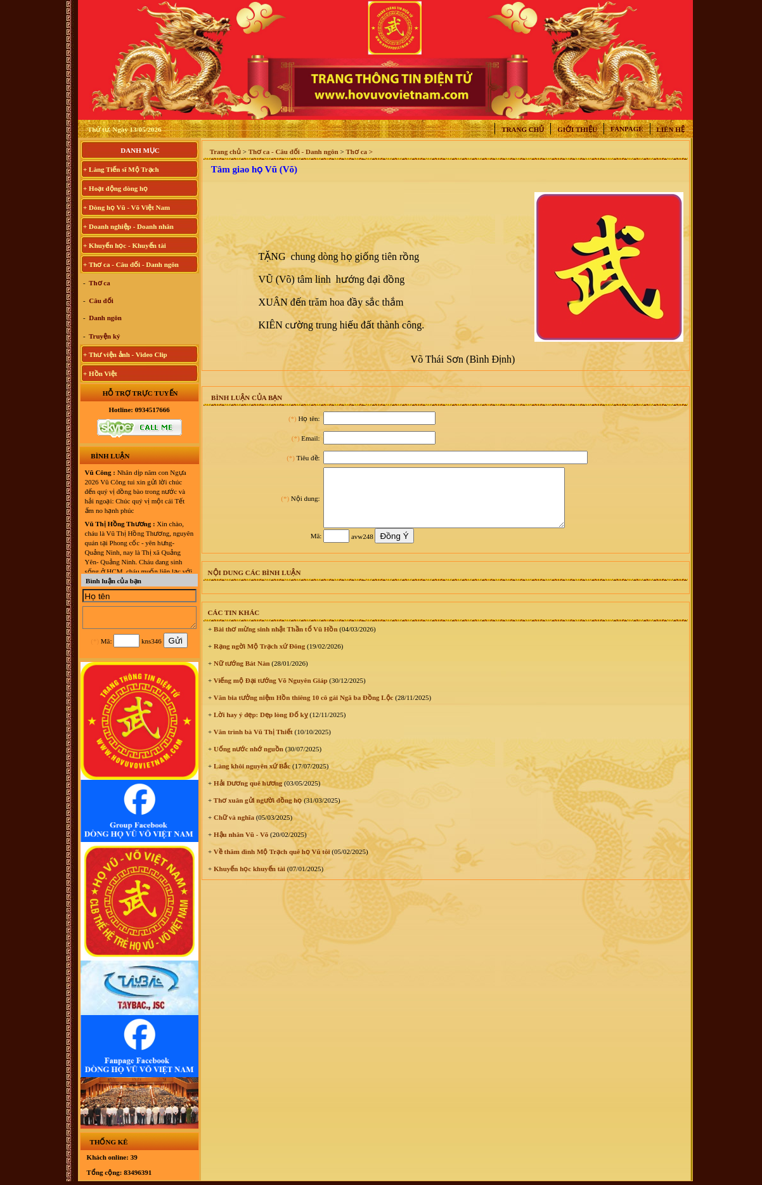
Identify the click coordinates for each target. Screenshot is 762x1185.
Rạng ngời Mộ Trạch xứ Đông (258, 657)
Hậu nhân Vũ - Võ (240, 846)
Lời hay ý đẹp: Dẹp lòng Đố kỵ (259, 726)
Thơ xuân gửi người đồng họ (257, 811)
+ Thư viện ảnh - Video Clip (125, 354)
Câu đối (100, 300)
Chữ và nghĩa (233, 828)
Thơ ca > (359, 151)
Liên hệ (671, 129)
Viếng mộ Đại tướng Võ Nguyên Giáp (269, 692)
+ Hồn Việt (100, 373)
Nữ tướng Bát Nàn (240, 674)
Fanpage (626, 129)
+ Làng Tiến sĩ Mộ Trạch (121, 169)
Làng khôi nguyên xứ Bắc (251, 777)
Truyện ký (103, 336)
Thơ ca (98, 283)
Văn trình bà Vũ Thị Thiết (252, 743)
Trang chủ (522, 129)
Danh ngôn (104, 317)
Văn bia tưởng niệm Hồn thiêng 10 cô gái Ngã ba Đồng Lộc (302, 709)
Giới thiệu (577, 129)
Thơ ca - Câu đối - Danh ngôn (294, 151)
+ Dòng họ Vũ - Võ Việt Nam (126, 207)
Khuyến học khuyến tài (248, 880)
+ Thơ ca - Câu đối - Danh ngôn (131, 264)
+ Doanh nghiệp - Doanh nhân (128, 226)
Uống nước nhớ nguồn (247, 760)
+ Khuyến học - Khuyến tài (124, 245)
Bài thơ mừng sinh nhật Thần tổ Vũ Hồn (274, 640)
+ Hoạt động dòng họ (115, 188)
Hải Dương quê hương (247, 794)
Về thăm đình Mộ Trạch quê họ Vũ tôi (271, 863)
